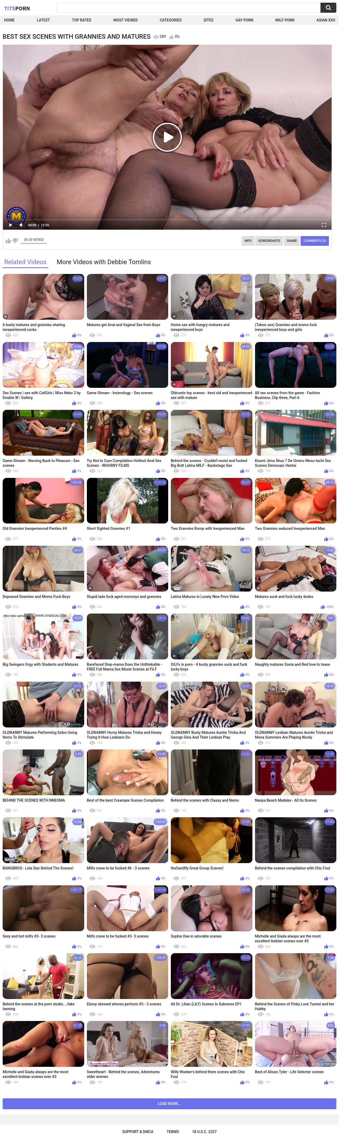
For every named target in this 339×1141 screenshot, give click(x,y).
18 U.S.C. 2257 (204, 1132)
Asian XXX (325, 20)
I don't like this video (15, 240)
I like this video (8, 240)
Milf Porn (285, 20)
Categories (170, 20)
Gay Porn (244, 20)
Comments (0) (315, 241)
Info (248, 241)
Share (292, 241)
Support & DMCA (137, 1132)
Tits (17, 8)
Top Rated (81, 20)
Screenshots (269, 241)
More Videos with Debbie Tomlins (104, 262)
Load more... (169, 1104)
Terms (173, 1132)
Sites (208, 20)
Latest (43, 20)
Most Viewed (125, 20)
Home (9, 20)
